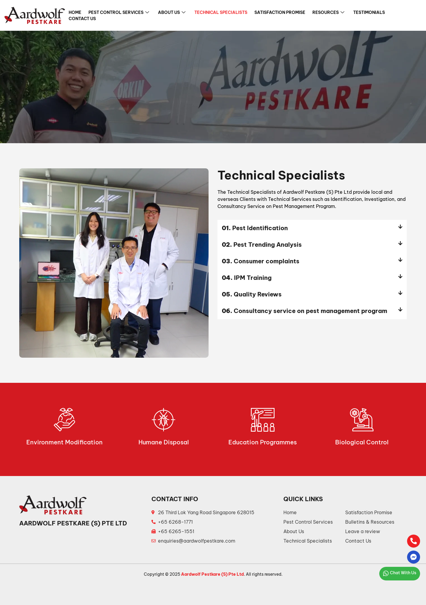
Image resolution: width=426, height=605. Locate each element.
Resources (328, 13)
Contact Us (82, 18)
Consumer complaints (260, 261)
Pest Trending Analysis (262, 244)
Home (75, 12)
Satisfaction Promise (279, 12)
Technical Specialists (220, 12)
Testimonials (369, 12)
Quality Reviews (252, 294)
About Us (171, 13)
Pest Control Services (118, 13)
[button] (312, 228)
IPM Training (247, 277)
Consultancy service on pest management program (304, 310)
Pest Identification (255, 228)
